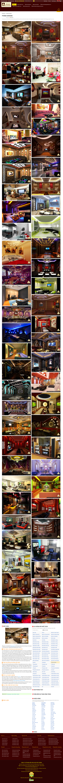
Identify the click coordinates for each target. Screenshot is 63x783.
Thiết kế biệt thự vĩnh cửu (36, 682)
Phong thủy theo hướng (57, 757)
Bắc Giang (52, 721)
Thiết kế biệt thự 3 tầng (36, 675)
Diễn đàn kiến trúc (11, 1)
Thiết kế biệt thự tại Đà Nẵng (27, 741)
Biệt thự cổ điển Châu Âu (36, 639)
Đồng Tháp (52, 727)
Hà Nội (14, 680)
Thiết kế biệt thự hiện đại (45, 678)
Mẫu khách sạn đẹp (15, 751)
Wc (42, 686)
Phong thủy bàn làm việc (58, 751)
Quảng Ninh (18, 680)
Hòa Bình (42, 725)
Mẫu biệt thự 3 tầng (45, 641)
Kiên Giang (43, 717)
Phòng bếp (44, 662)
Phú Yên (52, 705)
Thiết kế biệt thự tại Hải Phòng (27, 740)
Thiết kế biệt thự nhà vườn (36, 680)
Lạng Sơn (33, 709)
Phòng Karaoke (53, 662)
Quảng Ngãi (53, 704)
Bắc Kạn (42, 721)
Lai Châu (52, 709)
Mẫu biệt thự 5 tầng (36, 643)
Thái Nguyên (43, 714)
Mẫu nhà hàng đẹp (15, 756)
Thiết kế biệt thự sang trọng (45, 680)
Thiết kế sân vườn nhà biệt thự (45, 685)
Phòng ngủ (53, 664)
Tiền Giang (43, 713)
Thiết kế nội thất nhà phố (45, 683)
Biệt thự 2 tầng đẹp (45, 636)
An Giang (42, 722)
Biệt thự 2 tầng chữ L (36, 634)
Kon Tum (33, 717)
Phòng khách (35, 664)
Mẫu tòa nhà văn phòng (16, 750)
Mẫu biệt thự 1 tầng (15, 740)
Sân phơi (52, 669)
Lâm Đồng (43, 709)
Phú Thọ (33, 706)
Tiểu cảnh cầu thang (36, 686)
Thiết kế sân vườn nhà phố (55, 685)
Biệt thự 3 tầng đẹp (54, 636)
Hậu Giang (52, 725)
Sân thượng (35, 671)
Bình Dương (53, 718)
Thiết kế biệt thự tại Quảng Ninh (28, 743)
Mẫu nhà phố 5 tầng (45, 656)
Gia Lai (42, 727)
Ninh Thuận (43, 706)
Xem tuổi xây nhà (36, 754)
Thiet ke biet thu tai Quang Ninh (54, 742)
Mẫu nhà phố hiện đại (54, 658)
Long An (42, 708)
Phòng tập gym (35, 666)
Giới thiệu (45, 1)
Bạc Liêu (33, 721)
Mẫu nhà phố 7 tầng (36, 658)
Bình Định (33, 719)
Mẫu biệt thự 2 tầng (36, 641)
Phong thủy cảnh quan (47, 755)
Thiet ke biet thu (15, 738)
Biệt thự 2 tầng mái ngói (55, 634)
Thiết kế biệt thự (4, 741)
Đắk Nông (43, 723)
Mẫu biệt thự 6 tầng (45, 643)
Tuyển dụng (54, 1)
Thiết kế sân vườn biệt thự (54, 683)
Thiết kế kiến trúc (5, 740)
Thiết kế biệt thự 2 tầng (55, 673)
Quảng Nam (34, 705)
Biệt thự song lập (45, 638)
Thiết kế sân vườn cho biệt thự (36, 685)
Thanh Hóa (34, 714)
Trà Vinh (33, 713)
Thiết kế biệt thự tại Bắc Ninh (27, 744)
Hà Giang (33, 727)
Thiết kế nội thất (4, 744)
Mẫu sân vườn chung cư (42, 743)
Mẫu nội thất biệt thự (54, 651)
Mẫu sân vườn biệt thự (45, 660)
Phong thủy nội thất (26, 750)
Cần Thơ (33, 704)
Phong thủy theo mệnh (36, 753)
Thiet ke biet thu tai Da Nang (53, 741)
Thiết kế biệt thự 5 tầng (55, 675)
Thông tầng (44, 673)
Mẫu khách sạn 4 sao (15, 754)
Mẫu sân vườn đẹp (41, 738)
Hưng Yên (34, 725)
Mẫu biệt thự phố (45, 649)
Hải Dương (34, 726)
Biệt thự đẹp (53, 638)
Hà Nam (52, 726)
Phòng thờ (53, 666)
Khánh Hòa (52, 723)
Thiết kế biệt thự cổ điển (37, 677)
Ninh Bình (52, 706)
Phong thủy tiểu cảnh (46, 750)
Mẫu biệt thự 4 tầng (54, 641)
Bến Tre (42, 719)
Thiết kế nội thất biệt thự (36, 683)
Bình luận (11, 17)
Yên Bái (23, 680)
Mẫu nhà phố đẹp (35, 660)
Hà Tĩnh (42, 726)
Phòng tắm (44, 666)
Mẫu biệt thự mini (45, 647)
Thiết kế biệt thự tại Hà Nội (27, 738)
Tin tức (49, 1)
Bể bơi (43, 632)
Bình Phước (43, 718)
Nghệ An (33, 708)
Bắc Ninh (52, 719)
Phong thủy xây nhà (45, 669)
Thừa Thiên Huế (53, 713)
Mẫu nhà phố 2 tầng (5, 754)
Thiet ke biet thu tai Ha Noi (53, 738)
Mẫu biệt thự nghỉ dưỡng (54, 648)
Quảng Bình (43, 705)
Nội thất (34, 662)
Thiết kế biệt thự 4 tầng (46, 675)
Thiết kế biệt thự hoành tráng (55, 678)
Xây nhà (19, 676)
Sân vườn (43, 671)
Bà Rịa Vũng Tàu (35, 722)
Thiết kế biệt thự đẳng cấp (45, 682)
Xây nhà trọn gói (4, 738)
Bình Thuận (34, 718)
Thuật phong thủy (36, 750)
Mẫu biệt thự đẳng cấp (45, 651)
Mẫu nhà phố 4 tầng (36, 656)
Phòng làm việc (44, 664)
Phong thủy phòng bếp (26, 755)
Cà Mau (52, 717)
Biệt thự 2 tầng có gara (55, 632)
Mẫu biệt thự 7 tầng (54, 643)
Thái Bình (52, 714)
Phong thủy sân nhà (46, 751)
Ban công (34, 632)
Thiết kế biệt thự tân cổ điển (55, 680)
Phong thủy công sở (57, 750)
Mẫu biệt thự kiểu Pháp (36, 647)
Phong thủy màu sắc (36, 756)
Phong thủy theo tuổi (57, 753)
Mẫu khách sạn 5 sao (15, 753)
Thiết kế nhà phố (4, 743)
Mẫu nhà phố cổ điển (45, 658)
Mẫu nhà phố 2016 (5, 751)
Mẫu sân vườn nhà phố (55, 660)
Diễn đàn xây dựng (4, 1)
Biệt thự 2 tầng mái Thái (37, 636)
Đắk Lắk (33, 723)
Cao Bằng (52, 722)
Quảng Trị (43, 710)
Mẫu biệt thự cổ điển (36, 645)
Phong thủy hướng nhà (37, 751)
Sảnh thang (53, 671)
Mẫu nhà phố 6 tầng (54, 656)
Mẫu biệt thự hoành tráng (54, 646)
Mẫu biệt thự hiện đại (45, 645)
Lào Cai (21, 680)
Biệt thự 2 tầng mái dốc (46, 634)
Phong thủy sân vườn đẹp (36, 670)
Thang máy (34, 673)
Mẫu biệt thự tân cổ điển (37, 651)
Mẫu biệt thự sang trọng (55, 649)
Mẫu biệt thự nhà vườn (36, 649)
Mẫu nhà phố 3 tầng (5, 756)
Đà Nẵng (42, 704)
